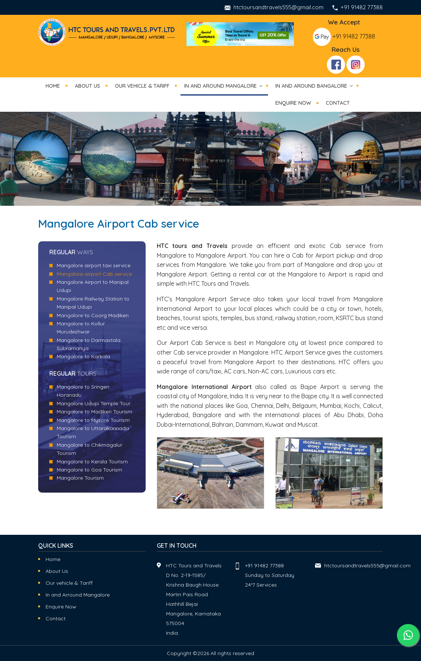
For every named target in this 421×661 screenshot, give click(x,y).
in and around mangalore (220, 86)
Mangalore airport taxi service (93, 265)
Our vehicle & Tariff (69, 583)
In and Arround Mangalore (78, 594)
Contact (338, 103)
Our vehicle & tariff (142, 86)
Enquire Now (61, 606)
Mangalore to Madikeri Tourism (94, 411)
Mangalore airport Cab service (94, 274)
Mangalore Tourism (80, 477)
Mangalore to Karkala (83, 356)
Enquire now (293, 103)
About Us (87, 86)
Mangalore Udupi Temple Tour (93, 403)
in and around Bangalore (311, 86)
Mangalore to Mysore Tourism (93, 420)
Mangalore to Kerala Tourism (92, 461)
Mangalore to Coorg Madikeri (93, 315)
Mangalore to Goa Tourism (89, 469)
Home (53, 86)
